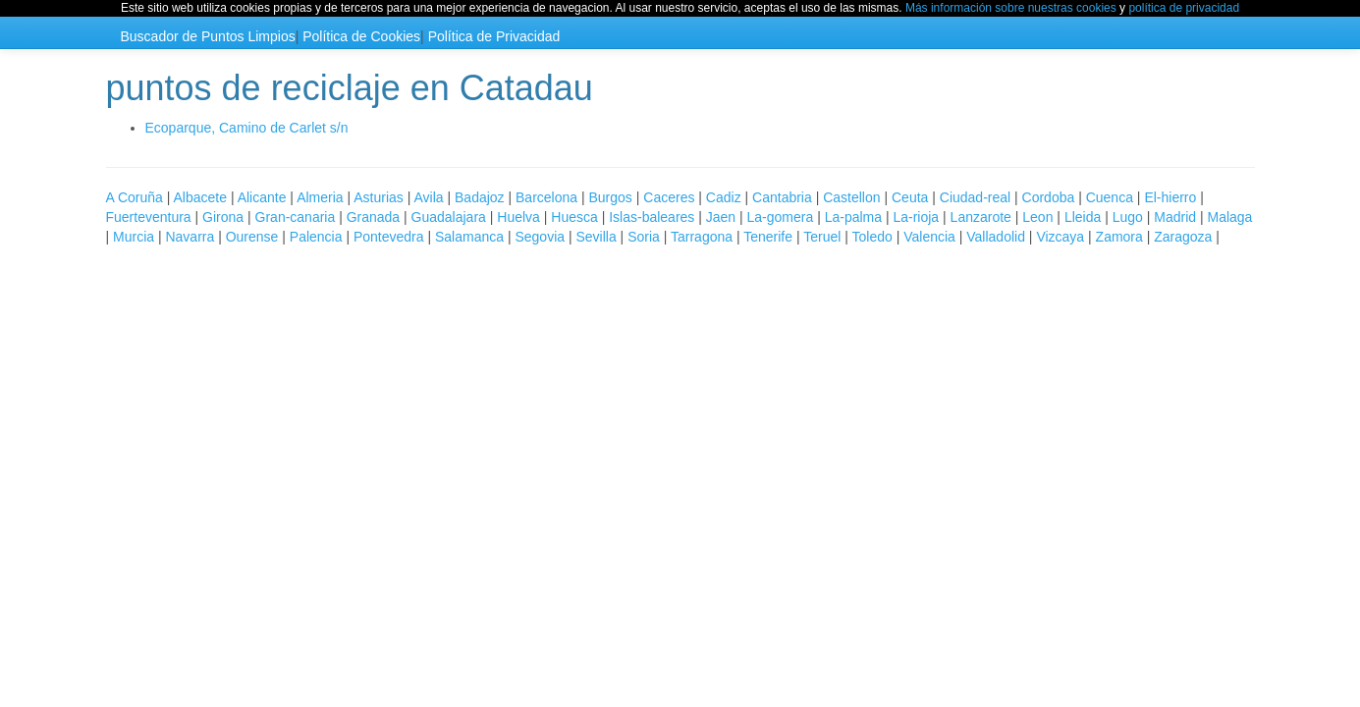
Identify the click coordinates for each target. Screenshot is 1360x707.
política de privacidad (1183, 8)
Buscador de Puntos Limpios (208, 36)
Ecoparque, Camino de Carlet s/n (247, 128)
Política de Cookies (361, 36)
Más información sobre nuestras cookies (1010, 8)
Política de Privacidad (494, 36)
